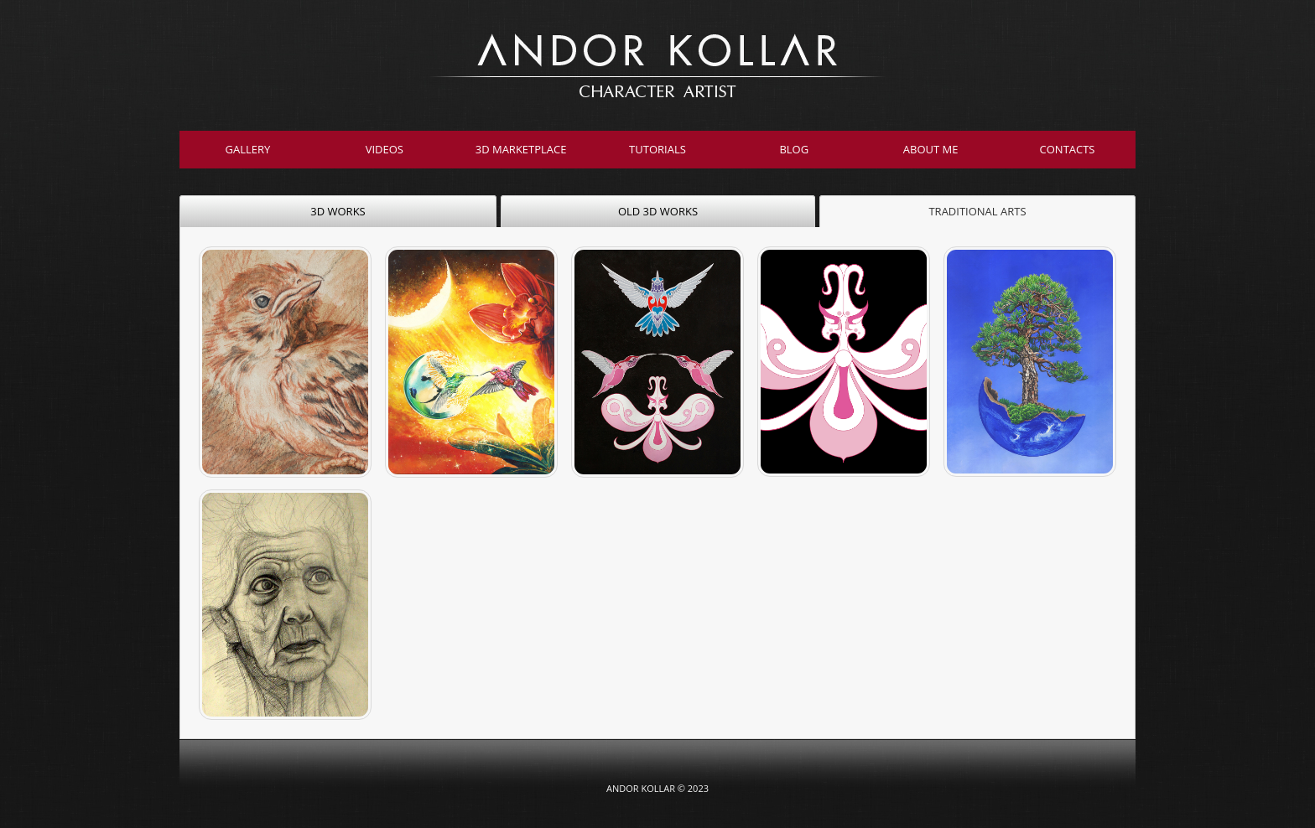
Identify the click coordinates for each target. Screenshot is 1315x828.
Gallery (248, 149)
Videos (384, 149)
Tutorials (657, 149)
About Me (931, 149)
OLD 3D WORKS (658, 211)
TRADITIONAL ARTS (977, 211)
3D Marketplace (521, 149)
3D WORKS (337, 211)
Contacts (1067, 149)
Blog (793, 149)
